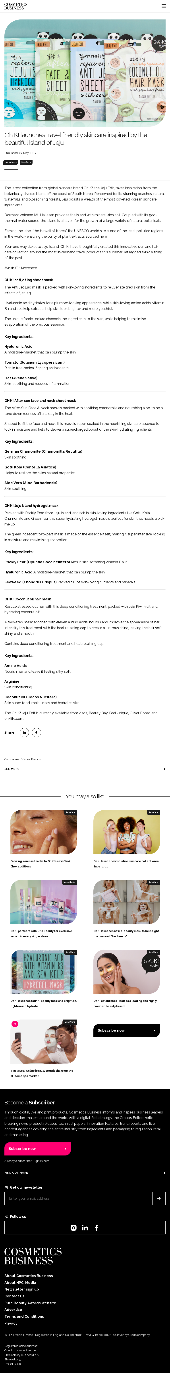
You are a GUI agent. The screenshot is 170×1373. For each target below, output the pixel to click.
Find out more (16, 1172)
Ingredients (11, 162)
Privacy (10, 1323)
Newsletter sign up (21, 1289)
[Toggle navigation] (163, 6)
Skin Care (26, 162)
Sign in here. (42, 1161)
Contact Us (14, 1296)
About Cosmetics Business (28, 1276)
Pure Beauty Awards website (30, 1303)
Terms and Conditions (24, 1316)
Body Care (70, 1022)
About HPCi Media (20, 1283)
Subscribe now (111, 1030)
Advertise (13, 1310)
